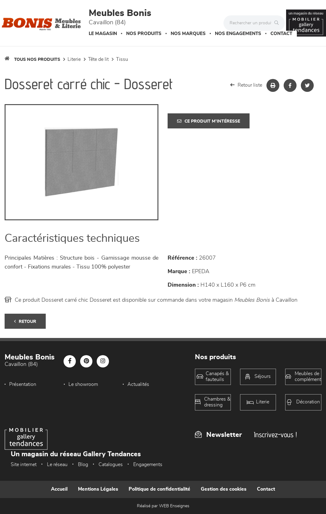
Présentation (22, 384)
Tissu (122, 59)
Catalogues (111, 464)
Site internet (24, 464)
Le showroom (83, 384)
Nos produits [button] (143, 33)
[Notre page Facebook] (70, 361)
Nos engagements (238, 33)
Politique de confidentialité (159, 489)
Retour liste (246, 85)
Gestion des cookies (223, 489)
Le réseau (57, 464)
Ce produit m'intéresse (208, 121)
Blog (83, 464)
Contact (281, 33)
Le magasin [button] (103, 33)
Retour (25, 321)
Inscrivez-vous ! (275, 434)
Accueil (59, 489)
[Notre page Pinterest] (86, 361)
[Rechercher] (278, 23)
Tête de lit (98, 59)
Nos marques (188, 33)
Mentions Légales (98, 489)
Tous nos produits (37, 59)
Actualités (138, 384)
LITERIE (74, 59)
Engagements (147, 464)
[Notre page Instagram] (103, 361)
